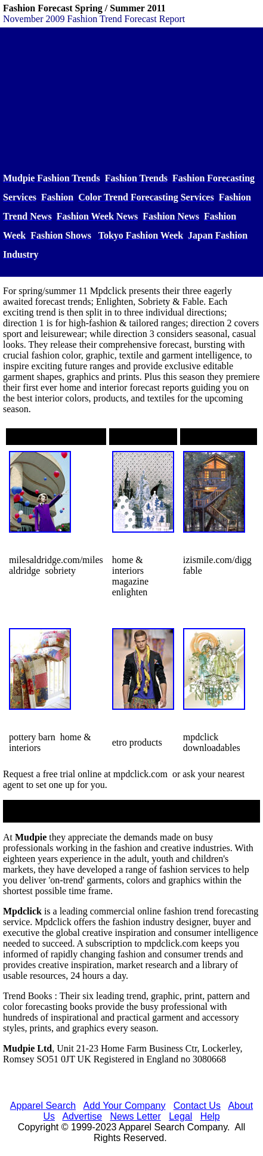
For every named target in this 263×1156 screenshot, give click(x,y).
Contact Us (197, 1106)
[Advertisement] (131, 99)
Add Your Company (124, 1106)
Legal (180, 1116)
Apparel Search (43, 1106)
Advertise (82, 1116)
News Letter (135, 1116)
